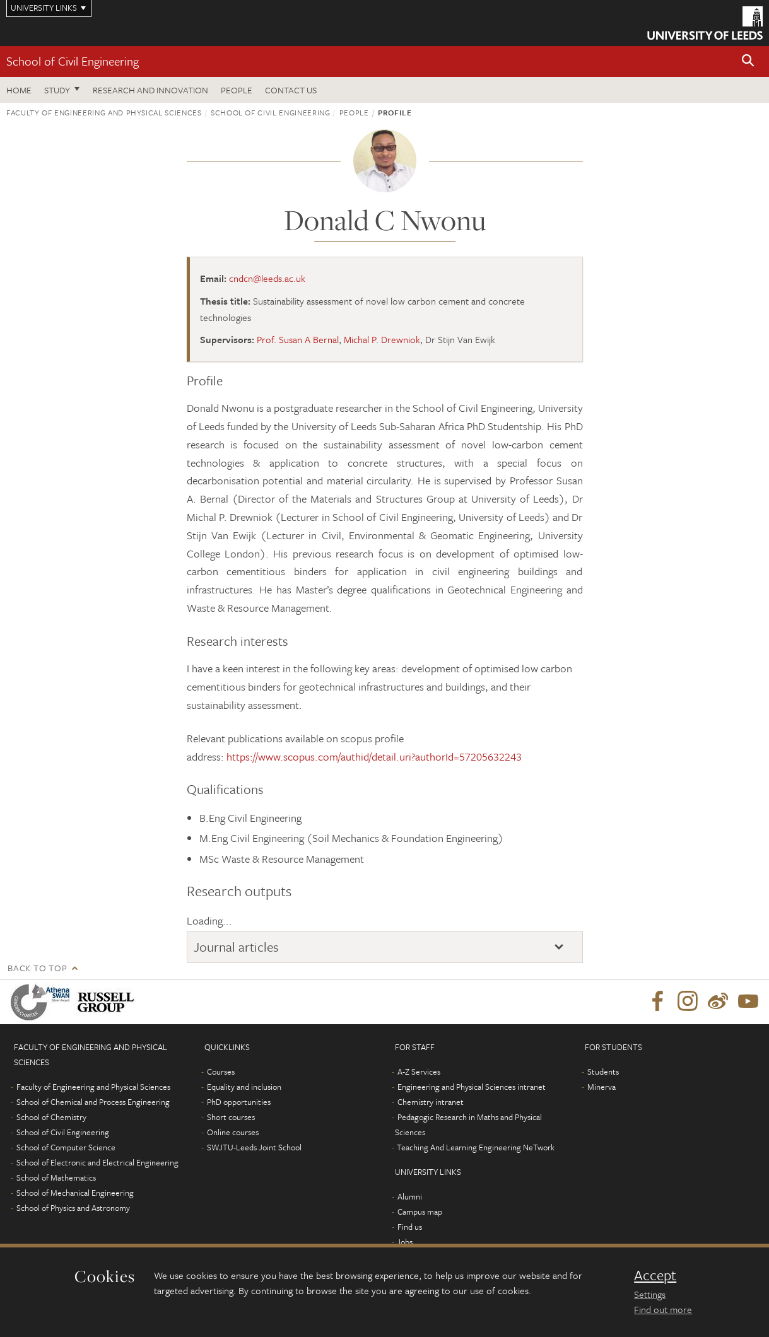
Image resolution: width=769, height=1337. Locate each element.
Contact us (291, 89)
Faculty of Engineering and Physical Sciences (104, 112)
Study (57, 89)
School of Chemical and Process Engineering (93, 1101)
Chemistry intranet (430, 1101)
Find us (409, 1226)
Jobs (405, 1241)
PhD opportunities (239, 1101)
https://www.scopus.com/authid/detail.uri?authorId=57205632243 (374, 756)
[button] (748, 61)
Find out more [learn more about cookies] (663, 1309)
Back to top (37, 967)
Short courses (231, 1117)
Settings (650, 1294)
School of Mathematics (56, 1177)
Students (603, 1071)
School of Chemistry (51, 1117)
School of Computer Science (65, 1147)
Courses (221, 1071)
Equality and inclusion (244, 1086)
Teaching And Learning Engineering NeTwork (476, 1147)
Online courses (233, 1132)
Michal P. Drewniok (382, 339)
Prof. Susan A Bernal (298, 339)
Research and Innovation (150, 89)
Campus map (419, 1211)
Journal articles (236, 946)
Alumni (409, 1196)
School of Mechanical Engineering (75, 1192)
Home (19, 89)
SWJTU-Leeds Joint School (254, 1147)
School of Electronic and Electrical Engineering (97, 1162)
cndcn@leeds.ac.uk (267, 278)
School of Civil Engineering (72, 60)
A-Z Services (418, 1071)
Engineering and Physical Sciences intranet (471, 1086)
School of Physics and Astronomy (73, 1207)
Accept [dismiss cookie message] (655, 1275)
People (236, 89)
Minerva (601, 1086)
